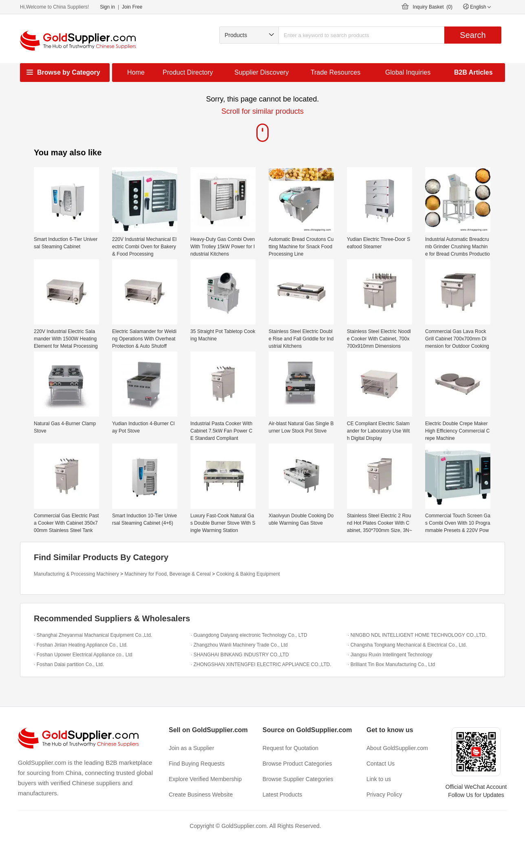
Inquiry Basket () (432, 7)
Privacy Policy (384, 794)
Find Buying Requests (197, 763)
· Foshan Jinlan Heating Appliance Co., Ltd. (81, 645)
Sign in (107, 7)
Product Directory (188, 72)
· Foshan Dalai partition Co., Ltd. (69, 664)
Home (136, 72)
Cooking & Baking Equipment (248, 574)
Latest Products (282, 794)
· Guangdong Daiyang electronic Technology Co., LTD (249, 635)
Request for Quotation (290, 748)
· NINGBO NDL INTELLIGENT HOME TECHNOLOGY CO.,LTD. (417, 635)
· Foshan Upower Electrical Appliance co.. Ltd (83, 655)
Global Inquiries (407, 72)
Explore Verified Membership (205, 779)
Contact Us (380, 763)
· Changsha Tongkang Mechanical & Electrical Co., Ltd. (407, 645)
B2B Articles (473, 72)
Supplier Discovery (261, 72)
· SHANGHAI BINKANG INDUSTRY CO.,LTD (240, 655)
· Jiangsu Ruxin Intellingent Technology (390, 655)
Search (472, 35)
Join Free (132, 7)
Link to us (378, 779)
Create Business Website (201, 794)
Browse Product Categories (297, 763)
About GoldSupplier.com (397, 748)
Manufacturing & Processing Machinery (76, 574)
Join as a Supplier (191, 748)
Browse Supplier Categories (297, 779)
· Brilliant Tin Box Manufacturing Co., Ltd (391, 664)
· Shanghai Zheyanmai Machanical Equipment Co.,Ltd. (93, 635)
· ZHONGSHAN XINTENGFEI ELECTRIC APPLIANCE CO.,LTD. (261, 664)
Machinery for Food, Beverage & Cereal (167, 574)
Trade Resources (335, 72)
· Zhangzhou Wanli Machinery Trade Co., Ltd (239, 645)
